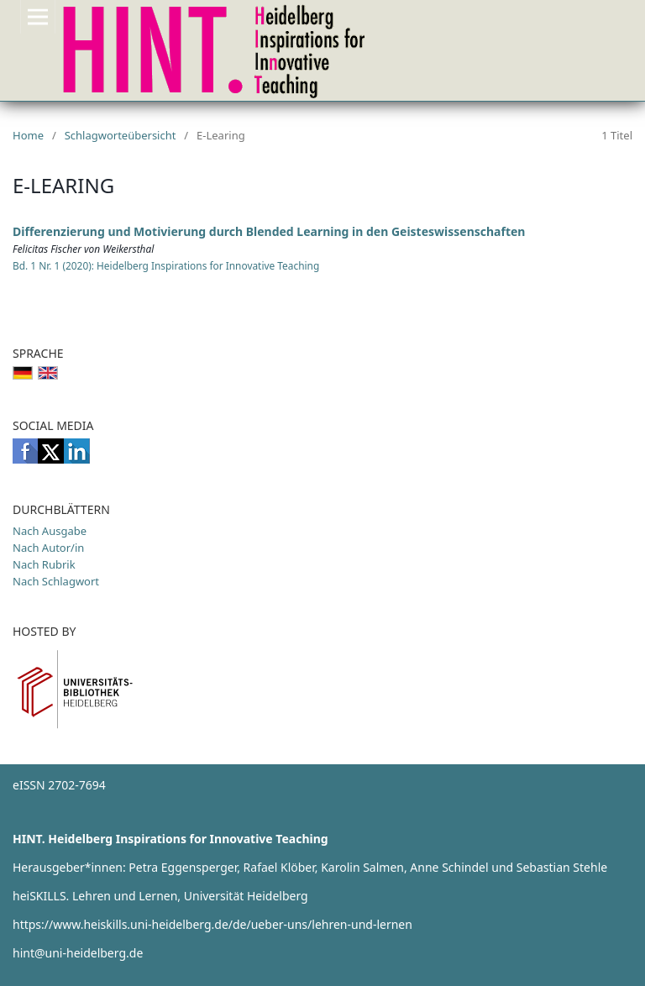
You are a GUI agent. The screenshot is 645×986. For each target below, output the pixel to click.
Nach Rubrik (44, 564)
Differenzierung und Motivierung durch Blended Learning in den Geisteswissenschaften (269, 231)
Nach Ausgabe (50, 530)
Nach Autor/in (48, 547)
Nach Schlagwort (56, 581)
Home (28, 135)
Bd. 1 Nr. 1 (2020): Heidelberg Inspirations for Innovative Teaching (166, 265)
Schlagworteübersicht (120, 135)
